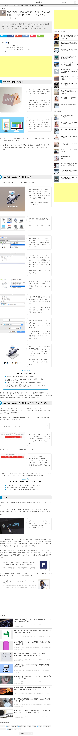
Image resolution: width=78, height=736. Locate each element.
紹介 (24, 726)
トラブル (3, 729)
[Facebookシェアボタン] (10, 36)
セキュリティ (46, 726)
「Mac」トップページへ (26, 733)
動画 (19, 726)
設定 (8, 726)
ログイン (13, 726)
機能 (29, 726)
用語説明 (9, 729)
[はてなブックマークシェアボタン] (25, 36)
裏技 (34, 726)
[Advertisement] (26, 66)
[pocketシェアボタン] (33, 36)
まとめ (39, 726)
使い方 (2, 726)
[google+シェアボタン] (18, 36)
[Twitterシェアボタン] (3, 36)
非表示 (6, 43)
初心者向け (17, 729)
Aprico (39, 2)
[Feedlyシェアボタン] (40, 36)
